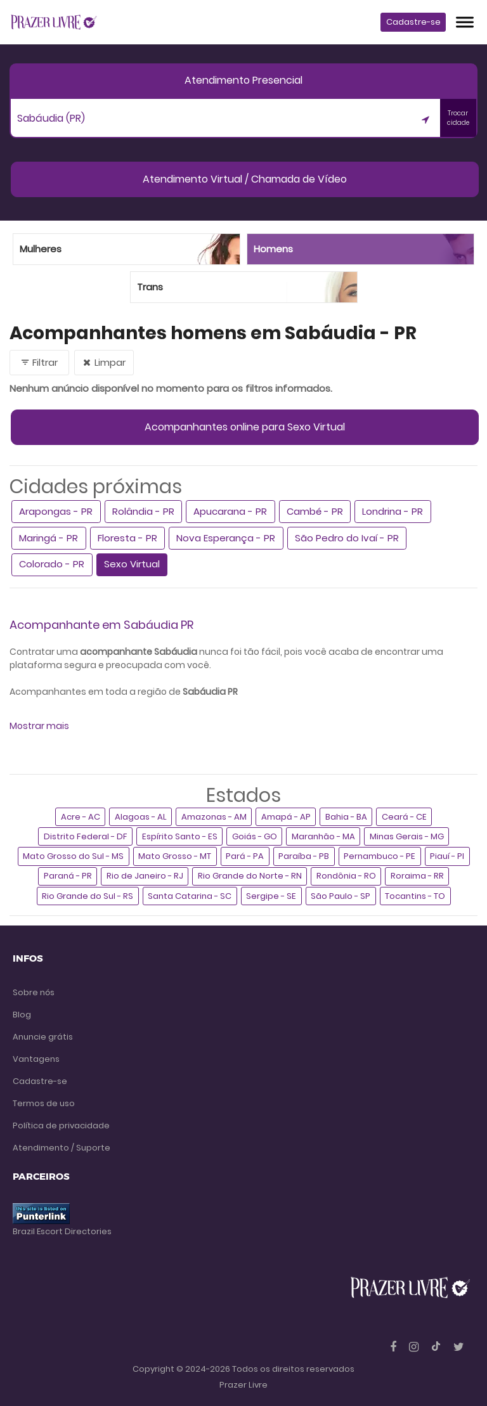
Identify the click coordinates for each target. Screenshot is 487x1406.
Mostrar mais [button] (39, 725)
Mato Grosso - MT (174, 856)
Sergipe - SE (271, 896)
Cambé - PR (315, 511)
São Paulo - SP (340, 896)
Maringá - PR (48, 538)
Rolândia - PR (143, 511)
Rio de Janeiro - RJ (145, 876)
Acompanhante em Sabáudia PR (101, 625)
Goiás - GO (254, 836)
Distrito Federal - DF (85, 836)
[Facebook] (394, 1347)
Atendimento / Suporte (61, 1148)
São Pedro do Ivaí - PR (347, 538)
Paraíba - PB (303, 856)
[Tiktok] (437, 1347)
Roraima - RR (417, 876)
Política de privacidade (61, 1125)
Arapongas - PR (56, 511)
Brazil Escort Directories (62, 1231)
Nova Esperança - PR (225, 538)
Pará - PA (245, 856)
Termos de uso (44, 1103)
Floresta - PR (127, 538)
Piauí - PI (447, 856)
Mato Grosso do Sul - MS (73, 856)
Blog (22, 1015)
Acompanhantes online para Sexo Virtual (245, 427)
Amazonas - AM (214, 817)
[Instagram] (415, 1347)
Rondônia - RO (346, 876)
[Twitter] (458, 1347)
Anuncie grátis (43, 1037)
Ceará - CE (404, 817)
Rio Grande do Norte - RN (250, 876)
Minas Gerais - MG (407, 836)
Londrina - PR (392, 511)
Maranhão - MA (323, 836)
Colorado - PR (51, 564)
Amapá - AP (286, 817)
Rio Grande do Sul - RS (87, 896)
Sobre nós (34, 992)
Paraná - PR (68, 876)
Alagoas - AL (141, 817)
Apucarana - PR (230, 511)
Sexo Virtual (132, 564)
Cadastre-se (413, 22)
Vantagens (36, 1059)
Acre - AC (80, 817)
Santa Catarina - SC (189, 896)
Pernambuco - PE (379, 856)
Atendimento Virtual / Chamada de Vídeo (245, 179)
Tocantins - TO (415, 896)
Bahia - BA (346, 817)
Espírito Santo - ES (180, 836)
